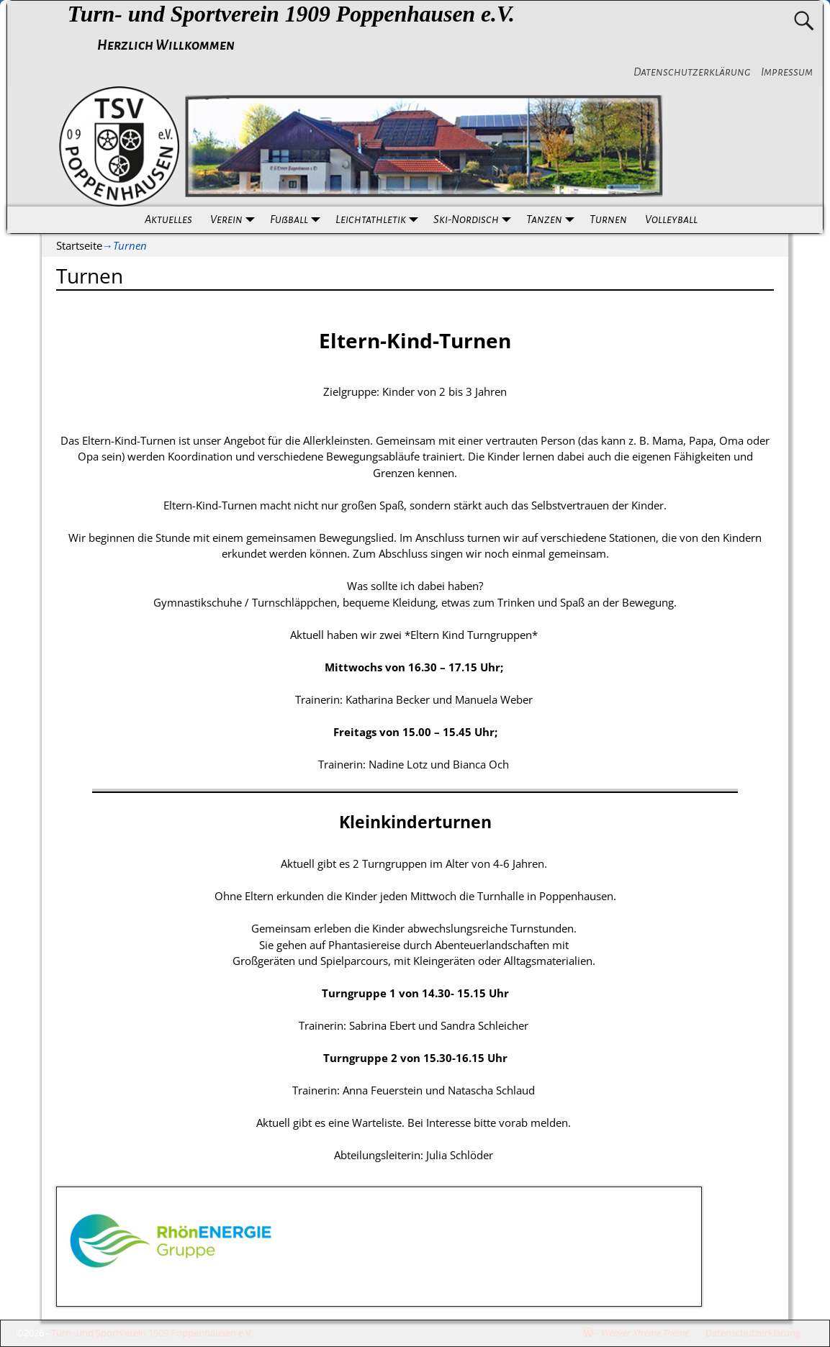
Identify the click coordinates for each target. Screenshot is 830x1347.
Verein (235, 220)
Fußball (298, 220)
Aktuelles (168, 219)
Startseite (79, 245)
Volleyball (671, 219)
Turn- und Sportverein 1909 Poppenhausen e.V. (291, 14)
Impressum (787, 72)
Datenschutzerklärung (692, 72)
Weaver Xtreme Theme (645, 1332)
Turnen (608, 219)
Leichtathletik (379, 220)
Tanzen (553, 220)
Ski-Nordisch (475, 220)
